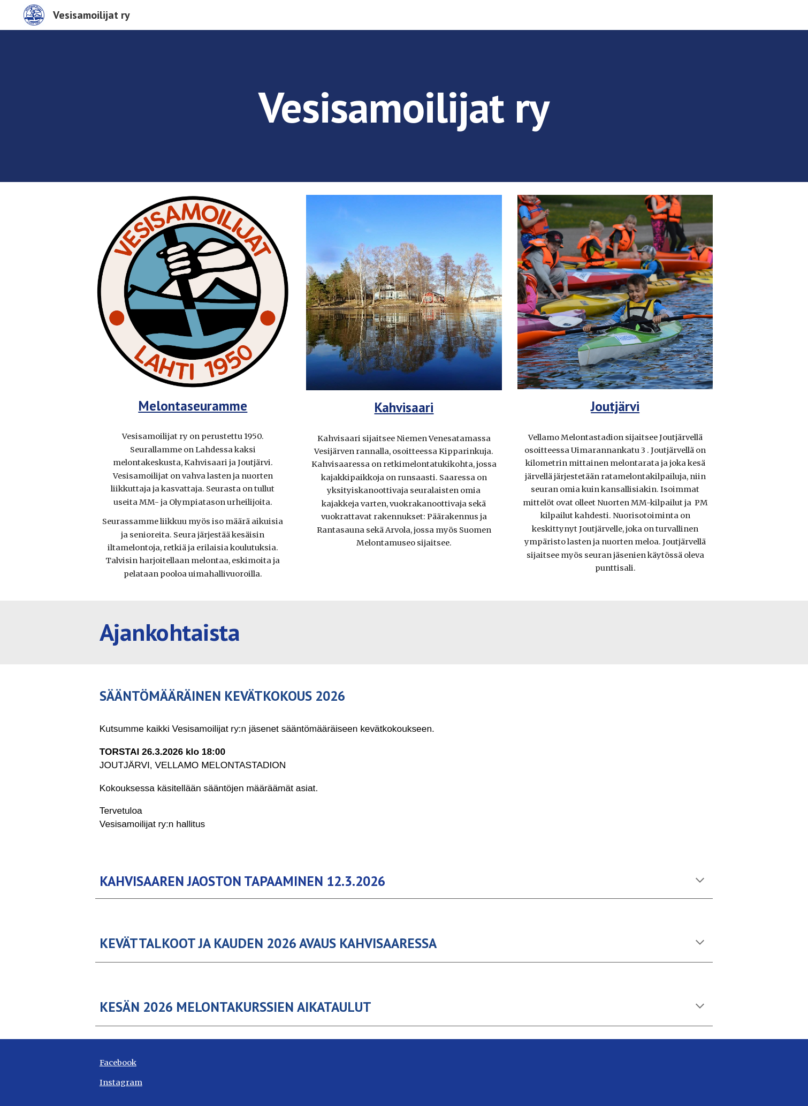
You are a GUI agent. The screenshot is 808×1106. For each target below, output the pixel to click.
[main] (404, 106)
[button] (700, 881)
